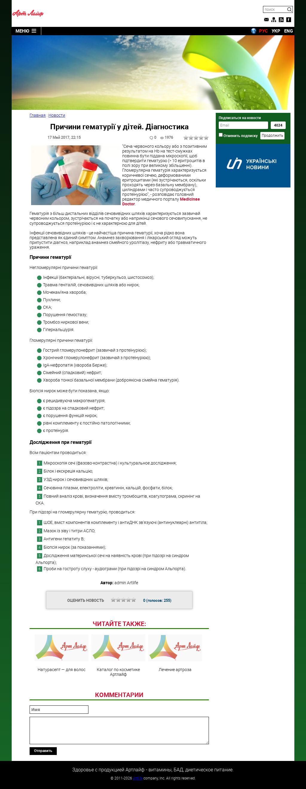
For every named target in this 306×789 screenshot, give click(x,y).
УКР (276, 31)
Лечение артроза (175, 653)
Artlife (138, 778)
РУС (263, 31)
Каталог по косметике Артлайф (118, 655)
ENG (288, 31)
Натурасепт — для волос (61, 653)
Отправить (43, 750)
